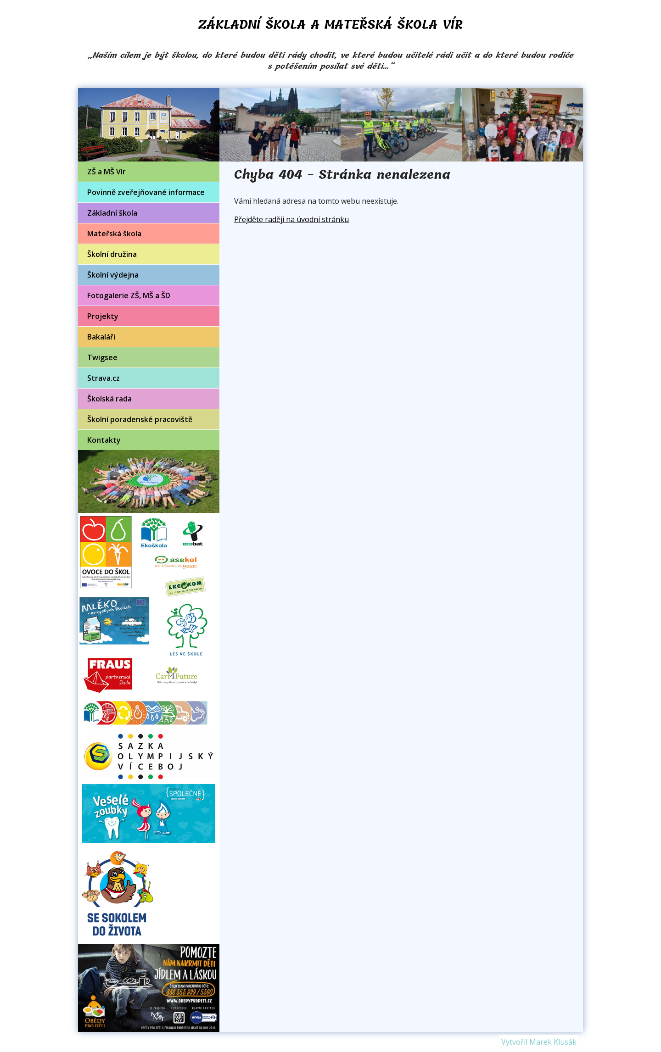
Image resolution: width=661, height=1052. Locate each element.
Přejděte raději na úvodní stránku (291, 219)
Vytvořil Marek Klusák (539, 1042)
